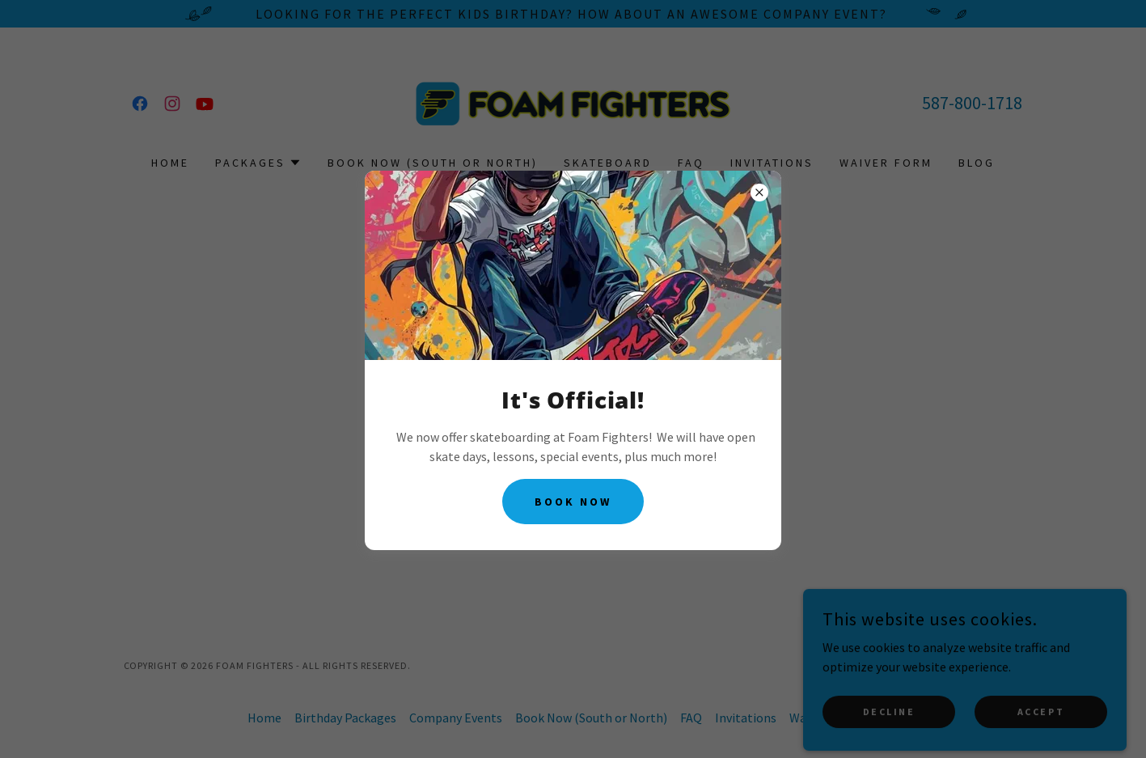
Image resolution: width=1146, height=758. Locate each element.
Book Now (573, 501)
